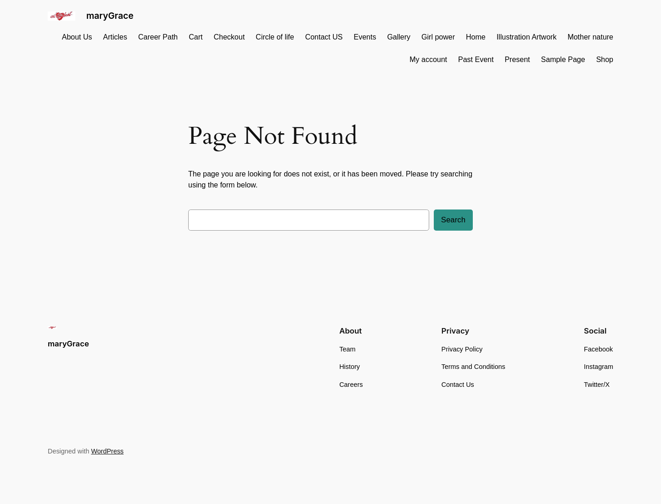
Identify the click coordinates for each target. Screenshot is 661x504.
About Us (77, 37)
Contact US (324, 37)
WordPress (107, 451)
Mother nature (590, 37)
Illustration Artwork (527, 37)
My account (428, 59)
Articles (115, 37)
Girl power (438, 37)
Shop (604, 59)
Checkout (229, 37)
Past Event (475, 59)
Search (453, 219)
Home (476, 37)
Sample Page (563, 59)
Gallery (398, 37)
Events (364, 37)
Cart (195, 37)
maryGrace (110, 15)
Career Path (158, 37)
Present (517, 59)
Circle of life (275, 37)
